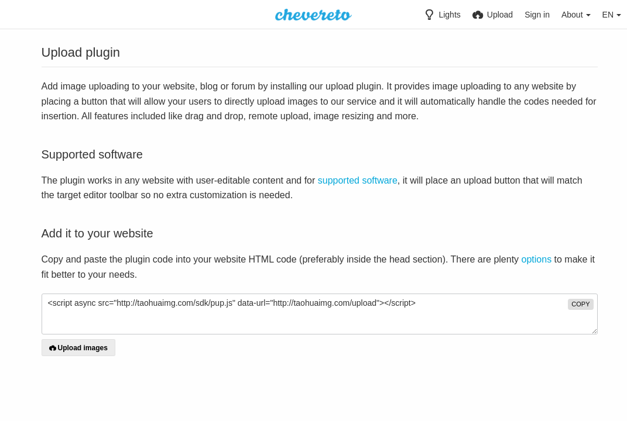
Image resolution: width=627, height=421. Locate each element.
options (537, 259)
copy (580, 304)
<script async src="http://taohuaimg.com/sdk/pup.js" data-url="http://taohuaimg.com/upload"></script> (320, 314)
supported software (358, 180)
